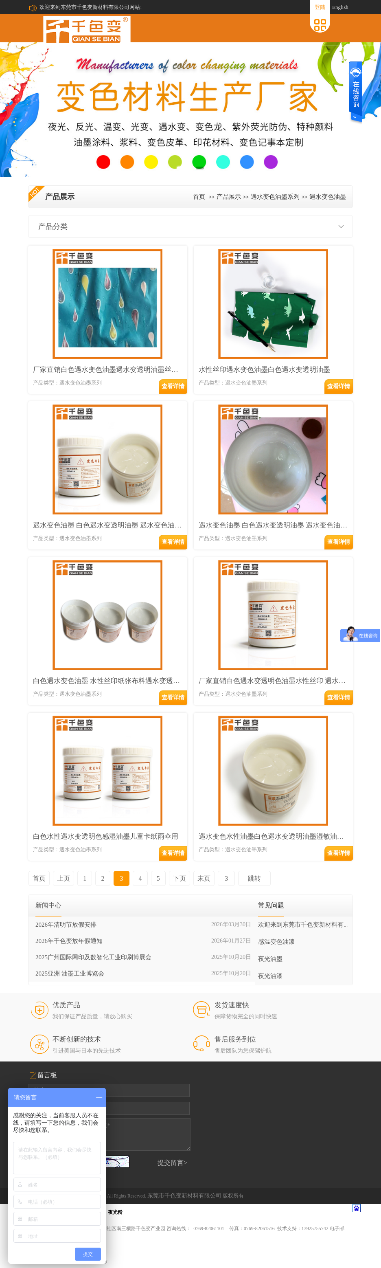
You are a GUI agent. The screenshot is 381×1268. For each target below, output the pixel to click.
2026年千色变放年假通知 (69, 923)
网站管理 (343, 1260)
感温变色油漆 (276, 924)
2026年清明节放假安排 (65, 907)
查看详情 (173, 385)
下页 (170, 860)
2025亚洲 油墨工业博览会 (69, 956)
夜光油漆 (270, 958)
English (340, 7)
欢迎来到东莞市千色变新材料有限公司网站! (90, 7)
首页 (199, 196)
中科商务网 (316, 1260)
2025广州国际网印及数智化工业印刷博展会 (93, 939)
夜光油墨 (270, 941)
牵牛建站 (290, 1260)
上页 (61, 860)
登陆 (320, 7)
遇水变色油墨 (327, 196)
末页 (194, 860)
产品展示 (229, 196)
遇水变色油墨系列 (275, 196)
